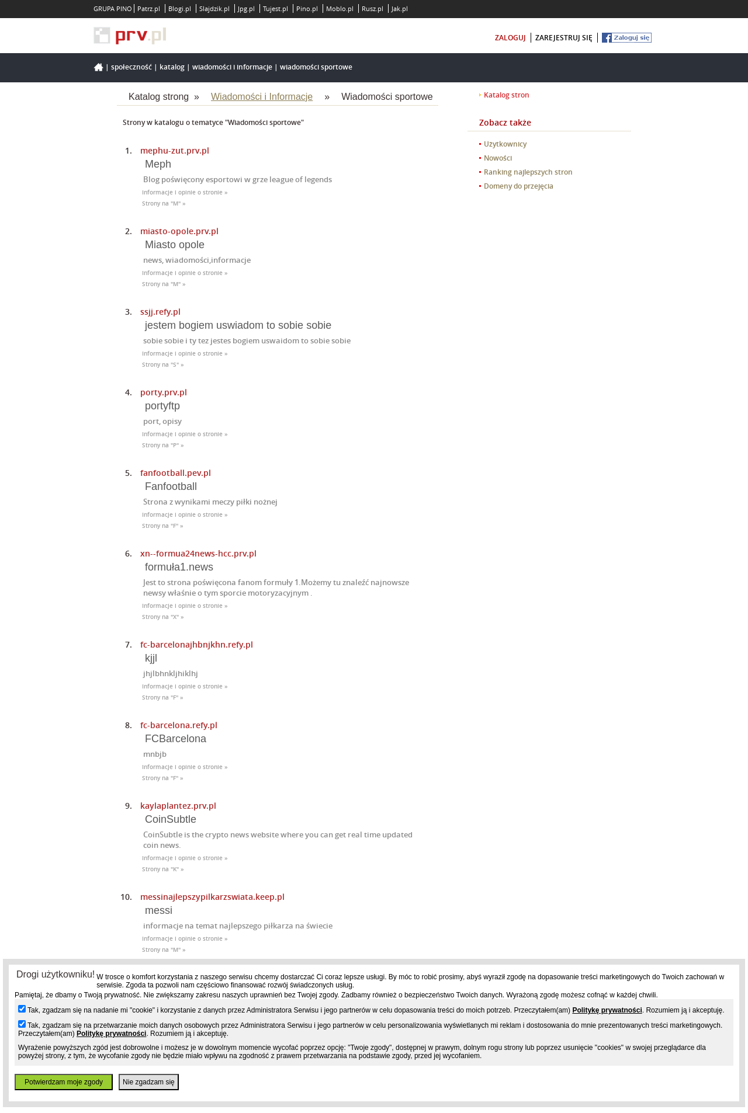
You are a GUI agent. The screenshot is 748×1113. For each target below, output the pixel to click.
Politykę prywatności (607, 1010)
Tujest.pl (275, 8)
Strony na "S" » (163, 364)
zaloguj (510, 38)
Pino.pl (307, 8)
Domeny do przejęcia (518, 186)
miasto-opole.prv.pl (179, 230)
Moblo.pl (340, 8)
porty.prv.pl (163, 392)
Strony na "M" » (164, 203)
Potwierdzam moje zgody (64, 1082)
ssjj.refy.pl (160, 311)
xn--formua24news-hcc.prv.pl (198, 553)
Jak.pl (400, 8)
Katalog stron (506, 95)
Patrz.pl (148, 8)
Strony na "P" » (163, 445)
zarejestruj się (564, 38)
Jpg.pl (246, 8)
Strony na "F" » (162, 526)
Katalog (172, 67)
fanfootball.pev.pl (175, 472)
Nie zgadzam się (149, 1082)
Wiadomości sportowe (316, 67)
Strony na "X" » (163, 617)
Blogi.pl (179, 8)
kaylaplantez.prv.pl (178, 805)
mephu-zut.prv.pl (174, 150)
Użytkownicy (505, 144)
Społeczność (131, 67)
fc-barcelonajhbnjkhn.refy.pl (196, 644)
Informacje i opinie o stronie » (185, 192)
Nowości (498, 158)
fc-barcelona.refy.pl (178, 725)
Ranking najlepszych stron (528, 172)
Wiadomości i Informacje (232, 67)
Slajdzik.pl (214, 8)
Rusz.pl (372, 8)
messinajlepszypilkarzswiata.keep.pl (212, 896)
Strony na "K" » (163, 869)
